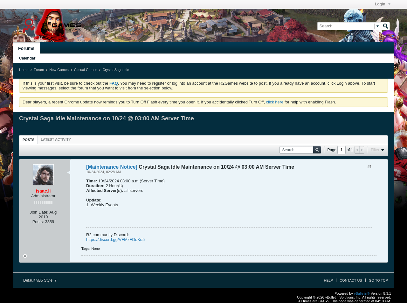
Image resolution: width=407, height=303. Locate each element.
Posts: (38, 221)
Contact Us (351, 280)
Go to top (378, 280)
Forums (26, 48)
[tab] (28, 139)
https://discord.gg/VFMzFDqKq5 (115, 239)
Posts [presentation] (28, 140)
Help (328, 280)
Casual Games (85, 70)
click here (274, 102)
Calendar (27, 58)
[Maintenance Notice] (111, 167)
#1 (370, 167)
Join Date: (39, 212)
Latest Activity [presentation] (56, 139)
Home (23, 70)
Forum (39, 70)
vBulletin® (362, 293)
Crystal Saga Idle (115, 70)
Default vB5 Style (40, 280)
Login (382, 4)
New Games (59, 70)
